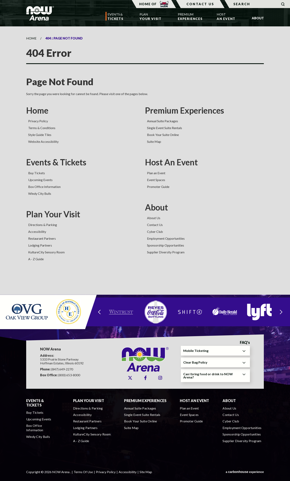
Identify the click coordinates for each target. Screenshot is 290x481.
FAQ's (245, 342)
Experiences (189, 16)
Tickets (115, 16)
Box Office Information (44, 187)
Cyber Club (155, 231)
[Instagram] (160, 378)
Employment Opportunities (166, 238)
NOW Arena (40, 13)
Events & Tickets (56, 162)
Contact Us (200, 4)
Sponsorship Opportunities (165, 245)
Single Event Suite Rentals (164, 128)
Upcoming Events (40, 180)
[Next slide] (281, 312)
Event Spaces (156, 180)
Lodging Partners (40, 245)
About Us (153, 218)
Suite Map (154, 141)
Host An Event (171, 162)
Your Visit (150, 16)
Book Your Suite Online (163, 135)
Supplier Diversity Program (165, 252)
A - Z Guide (36, 259)
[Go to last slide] (99, 312)
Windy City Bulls (39, 193)
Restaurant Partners (42, 238)
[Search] (257, 4)
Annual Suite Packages (162, 121)
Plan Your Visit (53, 214)
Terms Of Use (83, 472)
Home (31, 38)
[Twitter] (130, 378)
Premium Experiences (184, 110)
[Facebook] (145, 378)
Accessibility (37, 231)
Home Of (154, 4)
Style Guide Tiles (39, 135)
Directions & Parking (42, 225)
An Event (226, 16)
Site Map (146, 472)
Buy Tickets (36, 173)
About (156, 207)
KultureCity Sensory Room (46, 252)
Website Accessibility (43, 141)
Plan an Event (156, 173)
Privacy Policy (38, 121)
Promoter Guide (158, 187)
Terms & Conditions (41, 128)
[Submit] (283, 4)
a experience (245, 472)
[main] (145, 160)
